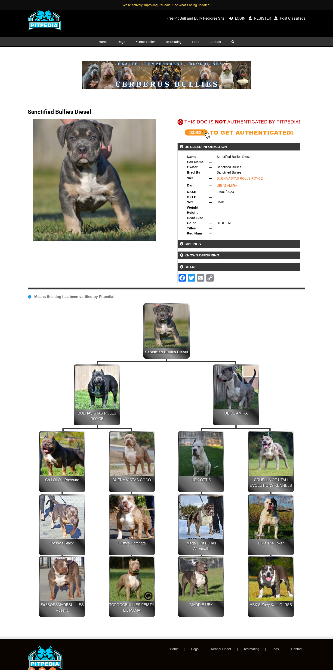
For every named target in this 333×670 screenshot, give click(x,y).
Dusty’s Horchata (132, 543)
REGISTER (258, 18)
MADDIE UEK (201, 605)
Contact (296, 649)
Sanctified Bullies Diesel (166, 352)
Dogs (195, 649)
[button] (233, 41)
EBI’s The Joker (271, 543)
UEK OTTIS (201, 480)
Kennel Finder (221, 649)
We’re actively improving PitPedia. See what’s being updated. (166, 5)
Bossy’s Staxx (62, 543)
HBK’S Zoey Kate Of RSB (271, 605)
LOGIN (236, 18)
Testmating (251, 649)
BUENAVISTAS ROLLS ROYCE (240, 178)
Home (174, 649)
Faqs (275, 649)
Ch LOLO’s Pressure (62, 480)
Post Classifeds (288, 18)
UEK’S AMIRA (227, 185)
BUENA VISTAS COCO (131, 480)
